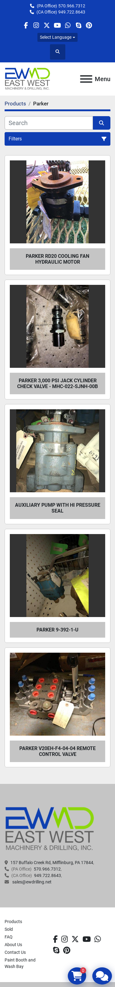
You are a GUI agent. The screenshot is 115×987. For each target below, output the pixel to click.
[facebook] (26, 25)
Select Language (55, 37)
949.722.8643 (71, 12)
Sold (9, 929)
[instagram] (36, 25)
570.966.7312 (71, 5)
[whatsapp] (68, 25)
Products (13, 921)
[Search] (49, 123)
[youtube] (57, 25)
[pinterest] (89, 25)
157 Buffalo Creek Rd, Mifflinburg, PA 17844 (51, 862)
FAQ (9, 936)
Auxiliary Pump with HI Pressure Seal (57, 508)
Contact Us (15, 952)
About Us (13, 944)
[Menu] (86, 79)
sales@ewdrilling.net (31, 881)
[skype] (78, 25)
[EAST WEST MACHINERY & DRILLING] (50, 828)
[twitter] (47, 25)
